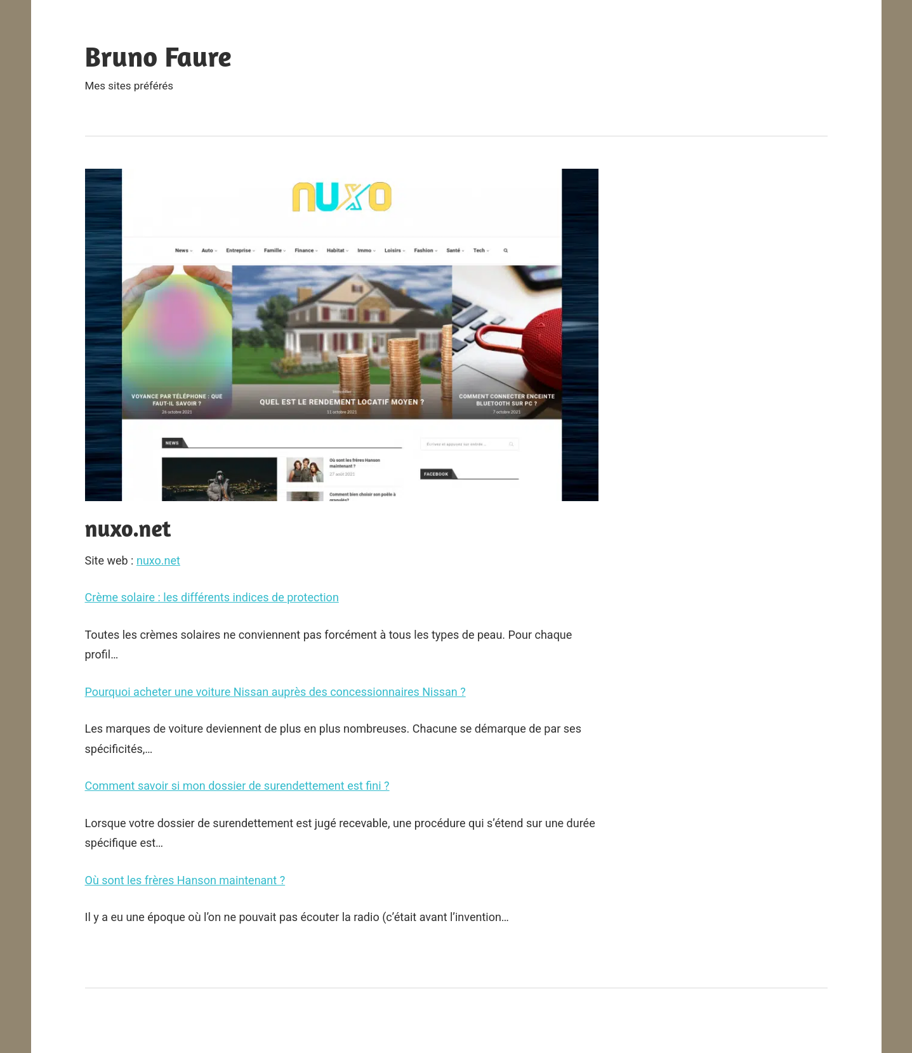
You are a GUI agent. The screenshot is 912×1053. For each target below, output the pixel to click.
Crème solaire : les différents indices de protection (212, 597)
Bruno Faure (158, 56)
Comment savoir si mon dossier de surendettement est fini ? (237, 785)
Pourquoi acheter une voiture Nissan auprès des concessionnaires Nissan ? (275, 691)
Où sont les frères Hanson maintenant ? (185, 880)
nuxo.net (158, 560)
